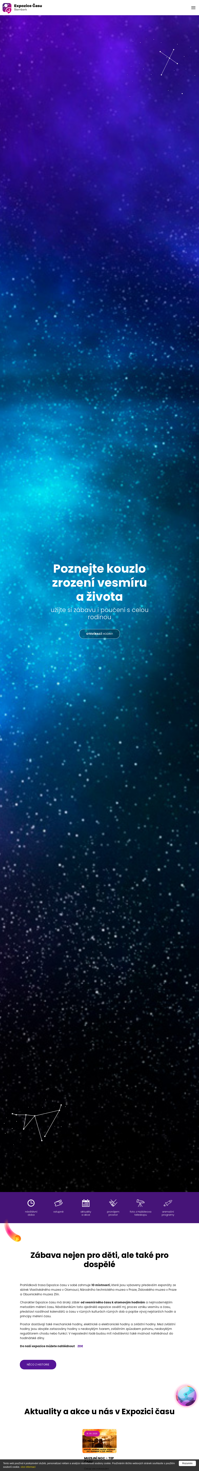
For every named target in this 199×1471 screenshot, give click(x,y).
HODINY (99, 634)
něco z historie (38, 1364)
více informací (28, 1467)
